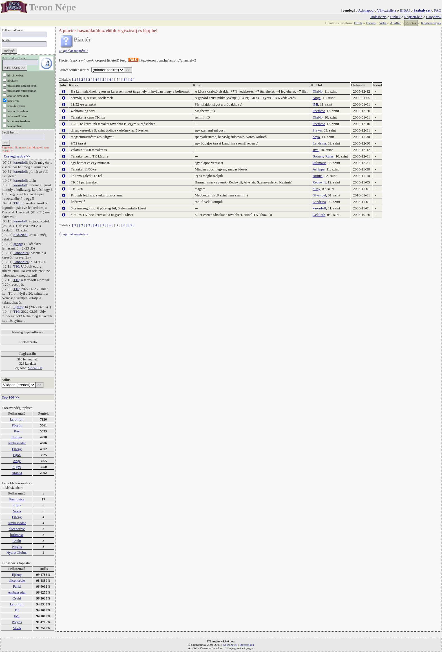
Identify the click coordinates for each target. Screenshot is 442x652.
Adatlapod (366, 10)
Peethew (319, 111)
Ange (17, 461)
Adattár (395, 23)
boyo (316, 137)
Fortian (17, 437)
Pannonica (21, 253)
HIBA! (405, 10)
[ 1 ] (75, 79)
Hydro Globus (16, 552)
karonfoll (20, 162)
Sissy (316, 189)
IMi (17, 616)
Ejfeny (18, 307)
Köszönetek (230, 644)
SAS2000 (21, 235)
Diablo (317, 91)
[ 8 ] (124, 79)
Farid (17, 586)
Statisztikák (247, 644)
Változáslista (386, 10)
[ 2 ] (82, 79)
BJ (17, 610)
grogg (18, 244)
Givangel (319, 195)
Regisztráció (413, 17)
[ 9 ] (131, 79)
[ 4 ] (96, 79)
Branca (17, 473)
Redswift (319, 182)
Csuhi (16, 541)
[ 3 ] (89, 79)
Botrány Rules (323, 156)
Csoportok (433, 17)
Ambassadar (17, 443)
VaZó (17, 511)
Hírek (358, 23)
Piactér (411, 23)
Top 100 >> (10, 397)
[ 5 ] (103, 79)
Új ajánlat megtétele (73, 51)
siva (316, 150)
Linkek (395, 17)
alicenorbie (17, 529)
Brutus (317, 176)
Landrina (319, 143)
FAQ (437, 10)
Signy (16, 467)
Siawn (317, 130)
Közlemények (431, 23)
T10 (16, 203)
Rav (17, 431)
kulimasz (16, 535)
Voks (382, 23)
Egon (17, 455)
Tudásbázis (378, 17)
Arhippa (319, 169)
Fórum (371, 23)
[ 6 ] (110, 79)
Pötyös (17, 425)
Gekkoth (319, 215)
